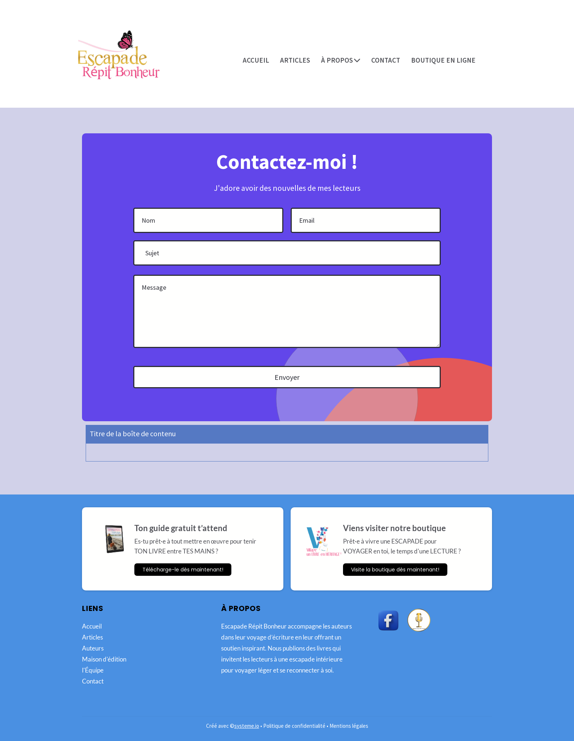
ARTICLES (295, 60)
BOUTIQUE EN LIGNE (443, 60)
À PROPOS (340, 60)
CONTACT (385, 60)
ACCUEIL (256, 60)
